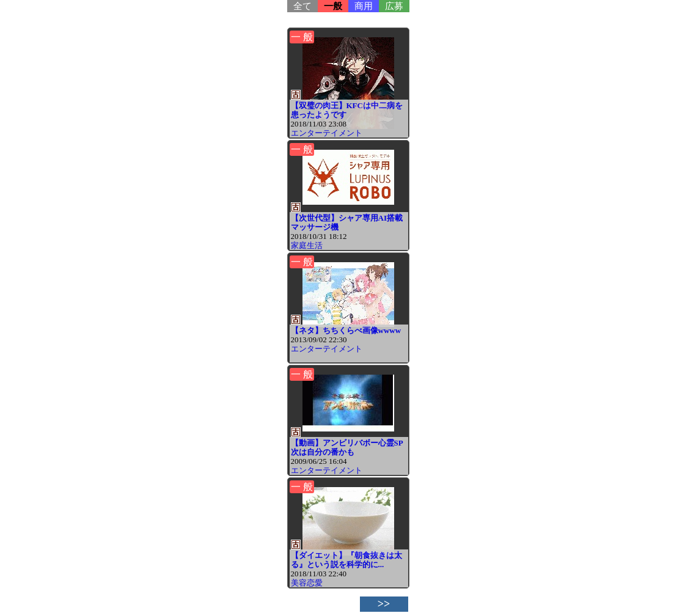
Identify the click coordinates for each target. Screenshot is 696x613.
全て (302, 6)
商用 (363, 6)
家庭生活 (307, 245)
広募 (394, 6)
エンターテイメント (326, 133)
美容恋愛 (307, 582)
